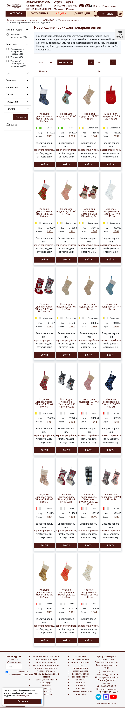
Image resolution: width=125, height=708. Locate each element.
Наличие (10, 109)
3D (120, 13)
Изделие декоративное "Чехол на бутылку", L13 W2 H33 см (88, 499)
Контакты (80, 679)
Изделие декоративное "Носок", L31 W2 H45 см (111, 213)
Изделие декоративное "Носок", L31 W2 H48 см (89, 593)
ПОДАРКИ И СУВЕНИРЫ (46, 662)
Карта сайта (80, 694)
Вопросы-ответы (80, 677)
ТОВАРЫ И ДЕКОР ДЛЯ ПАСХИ (46, 656)
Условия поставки (80, 662)
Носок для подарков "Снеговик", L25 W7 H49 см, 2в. (88, 213)
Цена (51, 62)
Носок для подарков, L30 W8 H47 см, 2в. (111, 497)
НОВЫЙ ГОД (46, 688)
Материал (12, 44)
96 (99, 71)
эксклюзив (46, 694)
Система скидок (80, 671)
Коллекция (12, 87)
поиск (107, 13)
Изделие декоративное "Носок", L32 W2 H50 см (44, 498)
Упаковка (11, 80)
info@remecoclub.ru (108, 677)
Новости (80, 682)
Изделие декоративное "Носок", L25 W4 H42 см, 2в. (44, 308)
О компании (80, 656)
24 (91, 62)
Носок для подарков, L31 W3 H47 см (66, 211)
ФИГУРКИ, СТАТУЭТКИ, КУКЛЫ (46, 665)
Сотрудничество (80, 659)
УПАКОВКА (46, 685)
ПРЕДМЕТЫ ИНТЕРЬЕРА (46, 659)
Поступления (39, 13)
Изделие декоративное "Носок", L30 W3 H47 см (44, 117)
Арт (41, 62)
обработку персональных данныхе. (22, 675)
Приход (43, 71)
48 (99, 62)
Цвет (8, 73)
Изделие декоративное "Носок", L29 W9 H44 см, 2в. (66, 498)
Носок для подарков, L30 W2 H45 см (89, 116)
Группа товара (14, 29)
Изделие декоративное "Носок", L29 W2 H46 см (44, 403)
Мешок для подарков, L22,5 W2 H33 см (111, 116)
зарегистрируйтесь (44, 150)
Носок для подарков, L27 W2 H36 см (66, 116)
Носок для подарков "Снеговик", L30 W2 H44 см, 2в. (66, 403)
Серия (9, 94)
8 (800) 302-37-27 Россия (71, 5)
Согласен (23, 701)
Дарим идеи (82, 13)
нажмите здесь (22, 696)
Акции (61, 13)
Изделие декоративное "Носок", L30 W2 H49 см (111, 403)
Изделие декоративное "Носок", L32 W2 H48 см (44, 213)
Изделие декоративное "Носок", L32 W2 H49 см (44, 593)
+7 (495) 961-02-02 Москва (59, 5)
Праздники (12, 101)
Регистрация (110, 6)
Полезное (80, 685)
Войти (96, 6)
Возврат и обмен (80, 674)
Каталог (16, 13)
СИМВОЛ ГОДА (46, 691)
